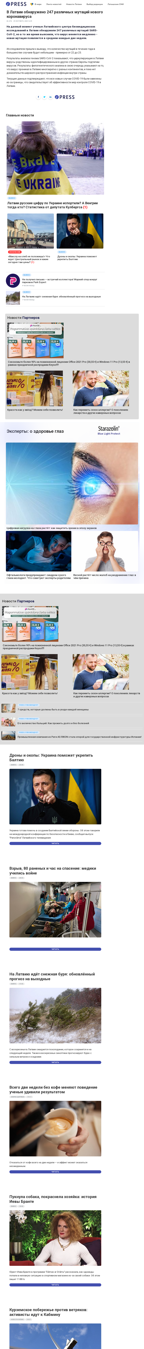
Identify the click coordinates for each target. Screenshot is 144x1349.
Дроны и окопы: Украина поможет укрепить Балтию (77, 258)
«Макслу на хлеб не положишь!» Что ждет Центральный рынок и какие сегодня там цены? (29, 259)
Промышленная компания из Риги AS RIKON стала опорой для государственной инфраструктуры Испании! (79, 736)
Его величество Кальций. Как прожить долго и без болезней (53, 723)
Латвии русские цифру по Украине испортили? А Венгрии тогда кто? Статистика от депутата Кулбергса (52, 205)
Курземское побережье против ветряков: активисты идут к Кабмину (48, 1312)
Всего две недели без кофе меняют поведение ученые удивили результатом (53, 1089)
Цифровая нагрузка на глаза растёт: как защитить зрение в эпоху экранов (52, 528)
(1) (85, 207)
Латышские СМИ (116, 4)
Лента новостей (53, 4)
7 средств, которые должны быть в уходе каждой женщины (53, 709)
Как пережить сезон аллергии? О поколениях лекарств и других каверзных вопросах (100, 411)
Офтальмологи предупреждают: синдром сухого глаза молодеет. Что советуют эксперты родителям (39, 577)
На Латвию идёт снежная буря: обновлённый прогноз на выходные (61, 296)
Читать (55, 843)
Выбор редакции (94, 4)
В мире (35, 4)
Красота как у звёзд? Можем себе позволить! (35, 409)
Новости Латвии (74, 4)
